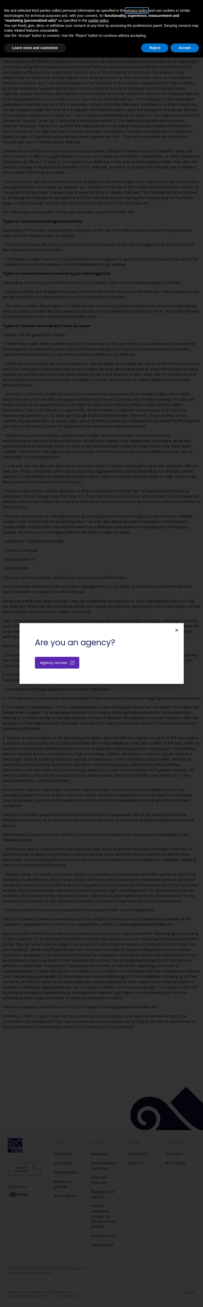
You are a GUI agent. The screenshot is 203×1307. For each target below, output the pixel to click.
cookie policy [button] (98, 20)
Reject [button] (154, 48)
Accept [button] (185, 48)
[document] (101, 653)
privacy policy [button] (137, 10)
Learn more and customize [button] (35, 48)
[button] (177, 630)
